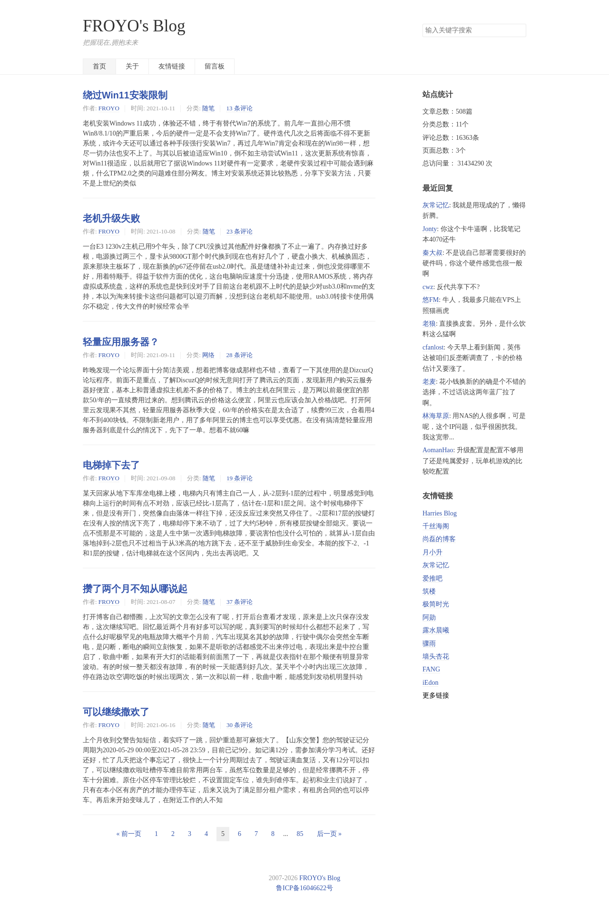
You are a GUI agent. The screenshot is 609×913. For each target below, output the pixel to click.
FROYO (108, 108)
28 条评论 (239, 355)
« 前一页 (129, 833)
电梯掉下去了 (111, 465)
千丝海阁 (435, 526)
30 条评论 (239, 724)
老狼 (429, 323)
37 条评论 (239, 601)
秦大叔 (432, 252)
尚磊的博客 (439, 539)
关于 (132, 66)
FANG (431, 669)
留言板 (215, 66)
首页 (99, 66)
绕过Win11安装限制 (125, 95)
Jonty (429, 229)
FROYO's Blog (134, 26)
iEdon (430, 682)
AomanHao (437, 450)
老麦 (429, 381)
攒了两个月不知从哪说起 (135, 588)
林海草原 (435, 415)
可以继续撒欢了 (116, 712)
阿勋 (429, 617)
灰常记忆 (435, 205)
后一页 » (329, 833)
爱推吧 (432, 578)
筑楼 (429, 591)
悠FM (430, 299)
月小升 (432, 552)
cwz (427, 287)
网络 (208, 355)
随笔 (208, 108)
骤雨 (429, 643)
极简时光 (435, 604)
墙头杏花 (435, 656)
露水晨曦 (435, 630)
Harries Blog (439, 513)
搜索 (518, 30)
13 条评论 (239, 108)
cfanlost (432, 347)
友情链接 (171, 66)
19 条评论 (239, 478)
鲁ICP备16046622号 (304, 888)
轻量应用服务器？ (121, 342)
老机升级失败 (111, 218)
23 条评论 (239, 231)
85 (300, 833)
